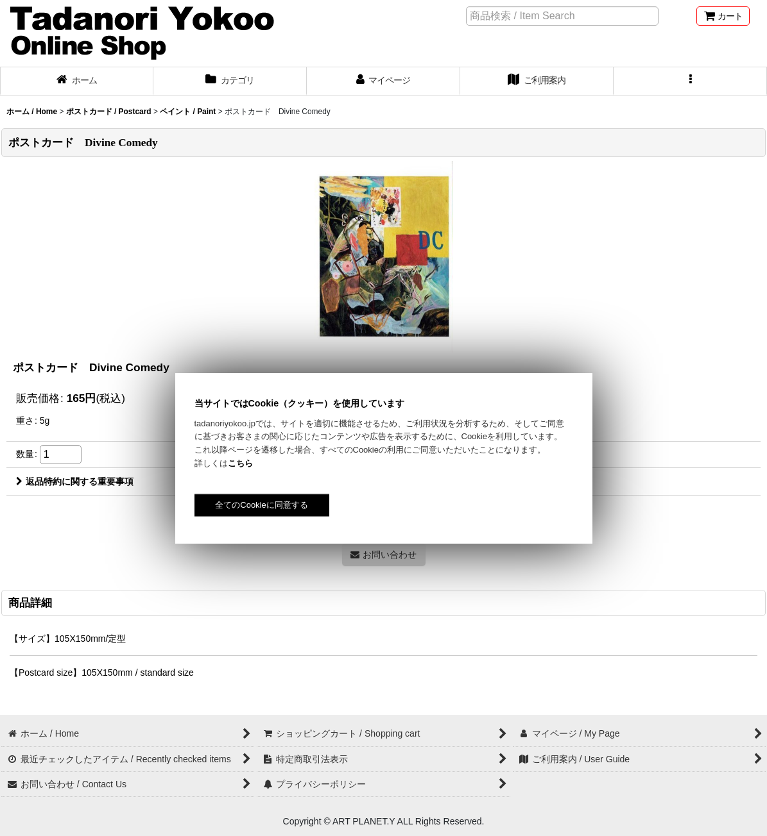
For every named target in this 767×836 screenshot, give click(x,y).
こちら (240, 463)
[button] (690, 81)
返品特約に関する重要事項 (75, 481)
